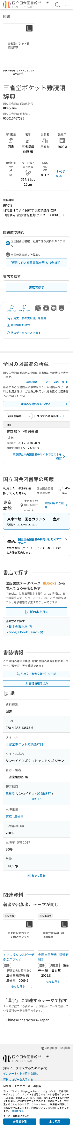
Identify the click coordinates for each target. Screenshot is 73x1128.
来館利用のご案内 (57, 505)
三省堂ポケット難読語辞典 (24, 744)
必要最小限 (20, 1121)
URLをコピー (24, 308)
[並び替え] (19, 416)
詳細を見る (18, 1110)
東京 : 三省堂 (15, 816)
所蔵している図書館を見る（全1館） (36, 262)
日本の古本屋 (20, 626)
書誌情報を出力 (18, 325)
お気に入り (12, 308)
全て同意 (54, 1121)
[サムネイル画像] (19, 935)
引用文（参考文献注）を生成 (26, 318)
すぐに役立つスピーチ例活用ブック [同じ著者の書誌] (18, 957)
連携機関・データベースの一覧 (47, 382)
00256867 (44, 793)
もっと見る (22, 986)
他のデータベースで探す (23, 333)
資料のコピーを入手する (18, 1079)
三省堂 (10, 793)
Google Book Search (26, 632)
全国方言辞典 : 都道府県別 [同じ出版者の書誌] (53, 957)
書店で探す (36, 287)
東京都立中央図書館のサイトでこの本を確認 (39, 456)
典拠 (36, 799)
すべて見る (60, 173)
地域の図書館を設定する (45, 404)
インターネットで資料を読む (21, 1073)
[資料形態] (49, 416)
